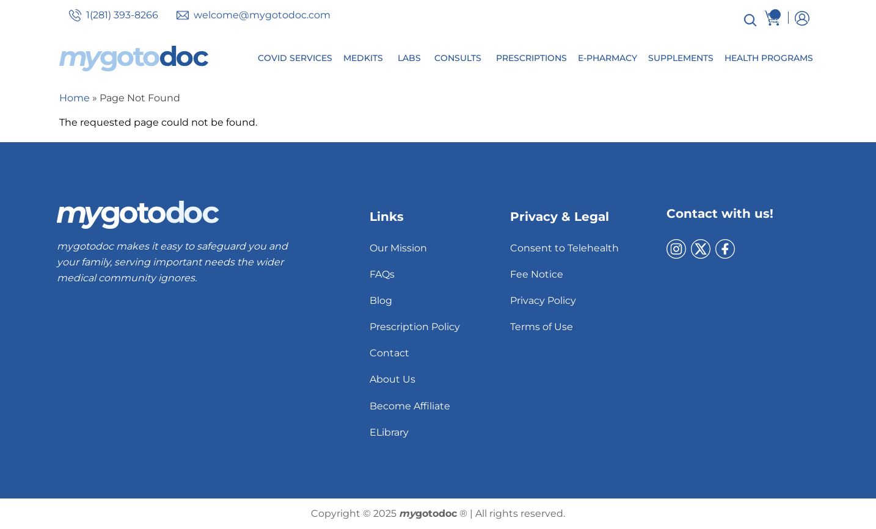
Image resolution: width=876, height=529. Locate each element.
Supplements (681, 58)
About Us (392, 379)
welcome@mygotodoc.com (262, 15)
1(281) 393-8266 (122, 15)
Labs (409, 58)
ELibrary (389, 432)
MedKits (363, 58)
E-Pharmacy (607, 58)
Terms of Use (541, 327)
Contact (389, 353)
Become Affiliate (410, 406)
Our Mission (398, 248)
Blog (381, 300)
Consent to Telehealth (564, 248)
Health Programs (769, 58)
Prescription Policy (415, 327)
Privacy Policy (543, 300)
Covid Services (295, 58)
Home (74, 98)
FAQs (382, 274)
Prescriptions (531, 58)
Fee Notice (536, 274)
